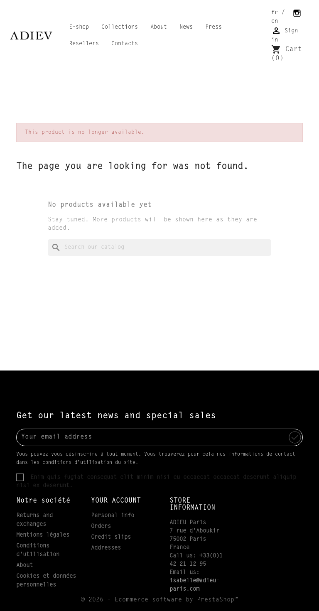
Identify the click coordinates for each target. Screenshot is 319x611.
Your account (116, 501)
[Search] (159, 247)
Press (213, 27)
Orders (101, 527)
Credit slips (111, 537)
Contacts (124, 44)
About (158, 27)
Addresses (106, 548)
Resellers (84, 44)
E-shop (79, 27)
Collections (119, 27)
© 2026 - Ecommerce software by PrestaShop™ (159, 600)
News (186, 27)
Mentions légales (42, 535)
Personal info (112, 516)
